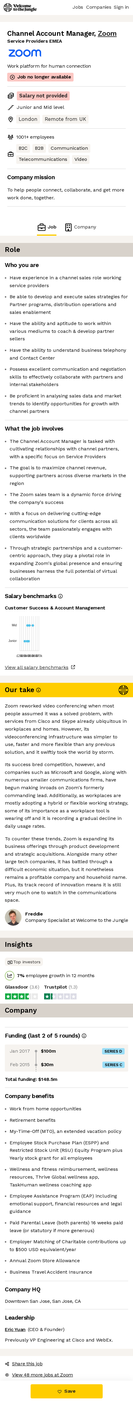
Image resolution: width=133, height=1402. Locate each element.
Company (80, 227)
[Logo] (20, 7)
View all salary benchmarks (36, 667)
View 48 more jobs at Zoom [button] (39, 1375)
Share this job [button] (24, 1364)
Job (46, 227)
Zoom (107, 33)
